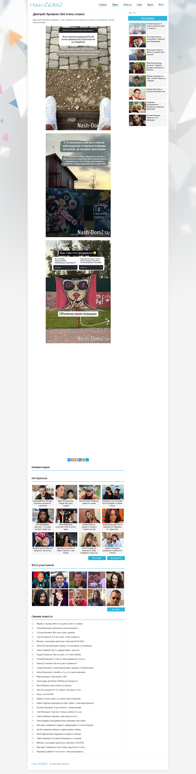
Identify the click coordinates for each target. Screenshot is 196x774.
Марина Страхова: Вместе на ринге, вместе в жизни (59, 623)
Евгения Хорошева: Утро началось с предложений (59, 707)
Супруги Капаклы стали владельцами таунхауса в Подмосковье (65, 668)
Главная (103, 4)
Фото (161, 4)
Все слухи (97, 558)
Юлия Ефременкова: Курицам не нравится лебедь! (59, 734)
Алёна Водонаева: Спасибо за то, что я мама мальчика (61, 672)
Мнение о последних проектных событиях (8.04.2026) (60, 641)
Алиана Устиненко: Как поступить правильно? (57, 663)
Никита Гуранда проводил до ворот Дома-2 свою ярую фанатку (65, 703)
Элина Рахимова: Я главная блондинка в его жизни (59, 738)
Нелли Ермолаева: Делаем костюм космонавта (57, 628)
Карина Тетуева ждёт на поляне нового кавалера (59, 698)
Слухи (139, 4)
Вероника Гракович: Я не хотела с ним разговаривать (60, 751)
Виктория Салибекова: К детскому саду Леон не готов (61, 747)
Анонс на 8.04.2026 (45, 694)
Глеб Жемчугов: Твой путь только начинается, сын (59, 712)
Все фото (116, 609)
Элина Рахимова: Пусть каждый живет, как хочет (58, 650)
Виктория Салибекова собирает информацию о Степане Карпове (65, 725)
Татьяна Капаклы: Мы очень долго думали (56, 632)
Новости (127, 4)
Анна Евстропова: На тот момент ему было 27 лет (59, 690)
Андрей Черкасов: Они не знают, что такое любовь (59, 654)
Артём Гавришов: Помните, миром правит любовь (59, 729)
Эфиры (115, 4)
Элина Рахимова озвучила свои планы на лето (57, 716)
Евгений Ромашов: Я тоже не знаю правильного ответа (61, 659)
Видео (150, 4)
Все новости (116, 558)
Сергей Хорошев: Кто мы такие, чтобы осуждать (58, 637)
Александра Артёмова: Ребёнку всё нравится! (57, 681)
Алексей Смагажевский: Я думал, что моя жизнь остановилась (64, 646)
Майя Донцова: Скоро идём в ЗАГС (52, 676)
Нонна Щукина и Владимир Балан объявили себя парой (61, 721)
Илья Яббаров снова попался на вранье (54, 685)
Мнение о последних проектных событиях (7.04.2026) (60, 743)
